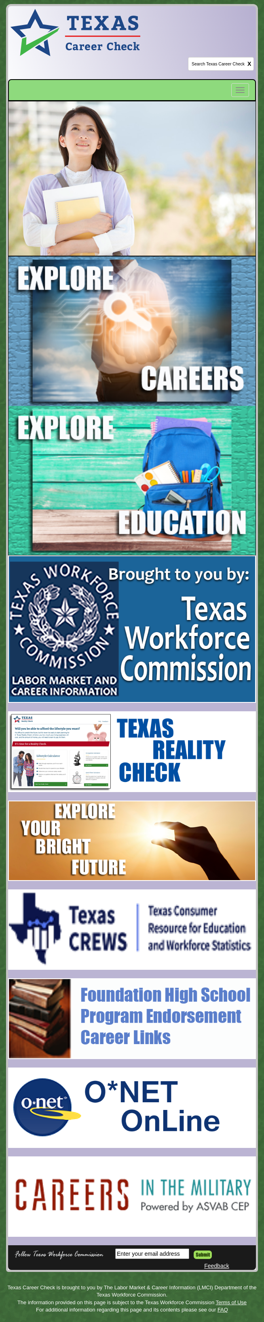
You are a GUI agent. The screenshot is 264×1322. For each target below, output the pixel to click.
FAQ (223, 1310)
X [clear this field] (249, 64)
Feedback (216, 1266)
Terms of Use (231, 1302)
